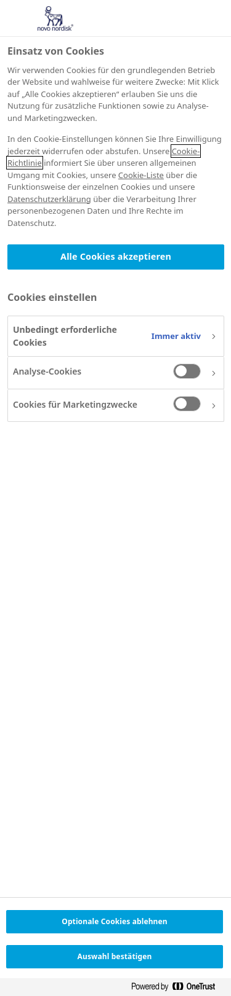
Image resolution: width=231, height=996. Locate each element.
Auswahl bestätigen (115, 956)
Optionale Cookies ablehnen (114, 921)
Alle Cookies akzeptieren (115, 256)
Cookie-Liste (141, 175)
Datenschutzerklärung (49, 198)
